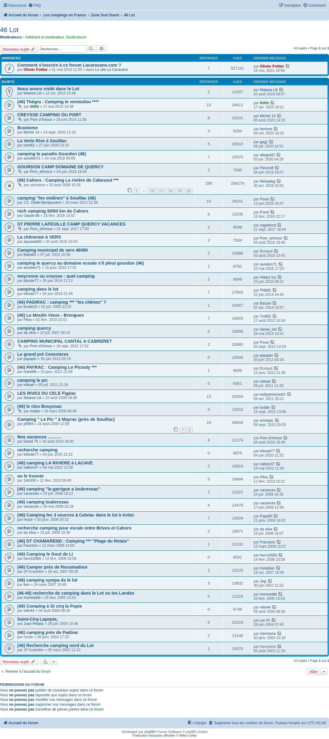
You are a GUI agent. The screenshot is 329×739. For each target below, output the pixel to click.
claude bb (31, 215)
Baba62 (30, 254)
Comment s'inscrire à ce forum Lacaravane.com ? (69, 65)
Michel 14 (268, 116)
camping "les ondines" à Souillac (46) (56, 198)
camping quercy (34, 328)
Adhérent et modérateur (44, 37)
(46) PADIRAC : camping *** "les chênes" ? (61, 302)
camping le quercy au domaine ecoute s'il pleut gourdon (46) (80, 263)
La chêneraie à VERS (39, 237)
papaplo (30, 359)
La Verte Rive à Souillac (42, 140)
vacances (31, 493)
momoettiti (32, 597)
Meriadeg (267, 181)
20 (188, 190)
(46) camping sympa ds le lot (47, 580)
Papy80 (266, 516)
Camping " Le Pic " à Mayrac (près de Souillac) (66, 419)
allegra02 (267, 155)
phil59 (28, 424)
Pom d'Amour (41, 119)
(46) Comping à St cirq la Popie (49, 606)
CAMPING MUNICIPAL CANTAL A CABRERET (64, 341)
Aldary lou (268, 277)
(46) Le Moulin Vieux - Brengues (50, 315)
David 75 (31, 441)
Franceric (267, 542)
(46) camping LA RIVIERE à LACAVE (55, 462)
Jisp (263, 581)
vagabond (268, 225)
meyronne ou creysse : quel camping (56, 276)
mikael (29, 385)
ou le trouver (30, 475)
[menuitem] (34, 6)
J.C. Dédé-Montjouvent (42, 202)
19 (179, 190)
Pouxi (264, 199)
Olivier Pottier (36, 70)
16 (152, 190)
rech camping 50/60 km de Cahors (52, 211)
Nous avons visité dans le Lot (48, 88)
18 (170, 190)
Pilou (28, 320)
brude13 (30, 307)
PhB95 (265, 290)
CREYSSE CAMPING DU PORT (49, 114)
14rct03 (30, 480)
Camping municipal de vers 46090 (52, 250)
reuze (28, 519)
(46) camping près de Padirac (47, 632)
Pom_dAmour (41, 172)
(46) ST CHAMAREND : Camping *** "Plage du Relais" (73, 541)
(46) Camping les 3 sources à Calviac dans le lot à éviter (75, 515)
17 (161, 190)
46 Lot (9, 30)
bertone (266, 129)
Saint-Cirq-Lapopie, (37, 619)
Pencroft (267, 168)
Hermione (268, 634)
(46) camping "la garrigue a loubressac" (58, 489)
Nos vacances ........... (39, 436)
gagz (264, 142)
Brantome (27, 127)
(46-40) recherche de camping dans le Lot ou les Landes (75, 593)
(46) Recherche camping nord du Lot (55, 645)
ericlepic (266, 420)
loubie (35, 411)
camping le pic (32, 380)
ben (27, 584)
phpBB (149, 732)
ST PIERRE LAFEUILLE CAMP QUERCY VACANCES (71, 224)
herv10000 (32, 558)
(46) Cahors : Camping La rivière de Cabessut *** (68, 180)
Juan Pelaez (34, 624)
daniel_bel (268, 329)
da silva (30, 333)
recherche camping (37, 449)
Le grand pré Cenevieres (42, 354)
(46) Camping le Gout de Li (45, 554)
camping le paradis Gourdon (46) (51, 153)
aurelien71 (32, 158)
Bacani (265, 303)
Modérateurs (76, 37)
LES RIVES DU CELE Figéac (46, 393)
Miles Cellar (188, 735)
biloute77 (31, 281)
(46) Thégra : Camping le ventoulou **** (58, 101)
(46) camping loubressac (43, 502)
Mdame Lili (32, 93)
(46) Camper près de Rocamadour (52, 567)
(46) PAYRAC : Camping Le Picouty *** (57, 367)
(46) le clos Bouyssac (39, 406)
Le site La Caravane (111, 70)
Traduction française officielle (153, 735)
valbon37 (31, 467)
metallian (267, 568)
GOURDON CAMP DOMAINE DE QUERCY (60, 166)
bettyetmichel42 (273, 394)
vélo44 (29, 611)
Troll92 (265, 316)
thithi (34, 106)
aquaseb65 (33, 241)
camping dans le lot (37, 289)
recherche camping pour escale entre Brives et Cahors (74, 528)
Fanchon (31, 545)
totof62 (29, 145)
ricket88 (30, 372)
